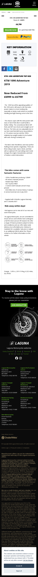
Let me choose (28, 560)
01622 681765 (29, 30)
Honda (19, 351)
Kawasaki (27, 351)
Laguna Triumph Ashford (7, 384)
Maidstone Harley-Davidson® (8, 399)
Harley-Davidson (8, 351)
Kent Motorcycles (7, 415)
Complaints (26, 448)
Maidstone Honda (27, 398)
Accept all (19, 566)
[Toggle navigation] (34, 4)
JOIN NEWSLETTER (19, 305)
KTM (9, 12)
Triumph (26, 354)
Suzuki (18, 354)
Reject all (19, 571)
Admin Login (5, 448)
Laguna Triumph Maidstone (26, 384)
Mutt (12, 354)
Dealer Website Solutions (7, 434)
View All (4, 12)
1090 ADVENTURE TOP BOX (18, 12)
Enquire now (10, 30)
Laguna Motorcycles (8, 368)
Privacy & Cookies (16, 448)
